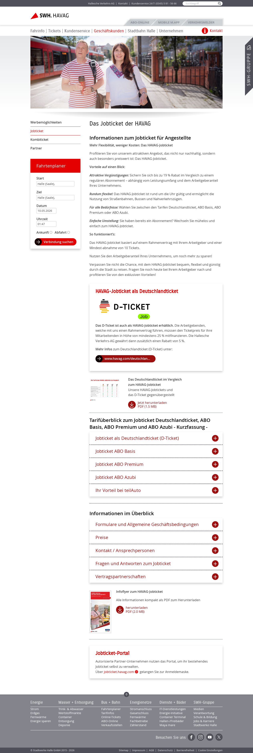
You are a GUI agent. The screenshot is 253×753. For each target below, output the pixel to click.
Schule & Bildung (205, 717)
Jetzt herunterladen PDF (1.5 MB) (152, 404)
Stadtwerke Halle (205, 725)
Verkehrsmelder (202, 22)
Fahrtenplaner (51, 166)
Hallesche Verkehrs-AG (101, 3)
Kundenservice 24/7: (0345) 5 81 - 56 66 (154, 3)
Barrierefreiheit (185, 750)
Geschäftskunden (109, 31)
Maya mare (167, 725)
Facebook (191, 737)
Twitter (219, 737)
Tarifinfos (107, 713)
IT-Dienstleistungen (173, 709)
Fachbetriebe (139, 721)
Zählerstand (138, 725)
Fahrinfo (37, 31)
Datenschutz (165, 750)
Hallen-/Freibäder (172, 721)
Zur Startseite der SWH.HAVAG (50, 16)
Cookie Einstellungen (210, 750)
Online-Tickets (111, 717)
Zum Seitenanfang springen (126, 694)
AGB (151, 750)
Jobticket (36, 131)
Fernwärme (38, 717)
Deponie (64, 725)
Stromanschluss (141, 709)
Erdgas (35, 713)
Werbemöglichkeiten (46, 122)
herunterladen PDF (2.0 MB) (137, 609)
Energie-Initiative (171, 713)
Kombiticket (39, 139)
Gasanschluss (139, 713)
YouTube (209, 737)
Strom (34, 709)
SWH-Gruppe (248, 69)
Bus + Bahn (110, 702)
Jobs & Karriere (76, 3)
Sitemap (123, 750)
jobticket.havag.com (119, 672)
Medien (199, 709)
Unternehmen (171, 31)
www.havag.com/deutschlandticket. (130, 358)
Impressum (138, 750)
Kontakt (123, 3)
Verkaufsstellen (111, 725)
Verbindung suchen (58, 242)
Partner (36, 148)
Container (65, 717)
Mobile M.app (169, 22)
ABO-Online (140, 22)
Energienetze (141, 702)
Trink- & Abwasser (70, 709)
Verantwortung (204, 713)
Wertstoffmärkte (69, 713)
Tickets (54, 31)
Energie (36, 702)
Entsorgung (66, 721)
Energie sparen (40, 721)
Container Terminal (173, 717)
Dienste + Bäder (173, 702)
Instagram (200, 737)
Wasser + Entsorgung (75, 702)
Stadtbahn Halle (141, 31)
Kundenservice (77, 31)
